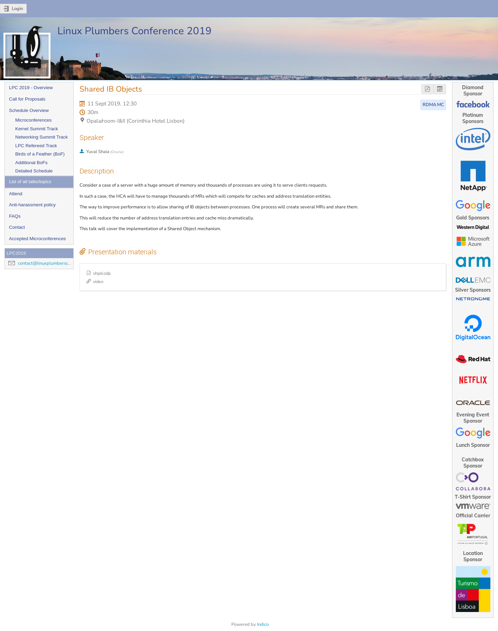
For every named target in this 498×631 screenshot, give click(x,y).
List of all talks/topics (30, 181)
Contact (17, 227)
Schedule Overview (29, 110)
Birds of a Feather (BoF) (40, 154)
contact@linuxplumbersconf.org (50, 263)
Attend (15, 193)
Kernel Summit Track (36, 128)
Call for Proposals (27, 99)
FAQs (14, 216)
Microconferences (33, 120)
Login (17, 9)
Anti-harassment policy (32, 204)
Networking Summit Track (41, 137)
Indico (263, 624)
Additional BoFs (31, 162)
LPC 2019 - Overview (31, 87)
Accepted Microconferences (37, 238)
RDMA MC (433, 105)
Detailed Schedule (34, 170)
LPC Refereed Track (36, 145)
